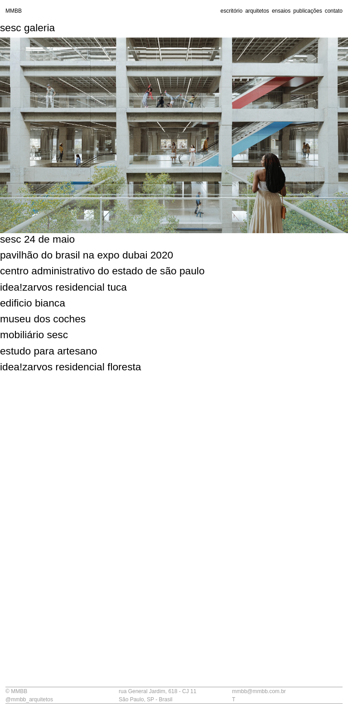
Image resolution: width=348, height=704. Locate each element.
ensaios (281, 11)
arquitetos (257, 11)
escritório (231, 11)
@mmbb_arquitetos (29, 699)
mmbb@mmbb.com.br (259, 691)
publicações (307, 11)
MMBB (13, 11)
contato (334, 11)
